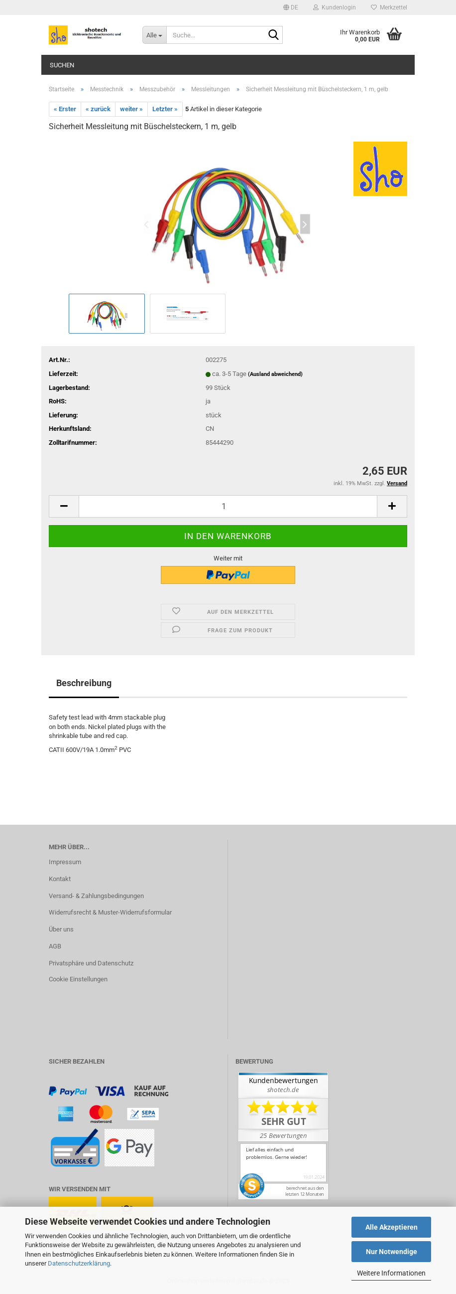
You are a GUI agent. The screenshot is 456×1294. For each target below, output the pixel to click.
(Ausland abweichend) (275, 374)
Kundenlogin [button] (334, 7)
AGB (55, 946)
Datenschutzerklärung (79, 1263)
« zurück (98, 109)
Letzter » (165, 109)
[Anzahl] (228, 506)
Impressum (65, 862)
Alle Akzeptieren (391, 1227)
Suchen (62, 65)
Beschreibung (84, 683)
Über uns (61, 929)
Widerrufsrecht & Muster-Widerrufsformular (110, 912)
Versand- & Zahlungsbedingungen (96, 896)
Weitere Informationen (391, 1273)
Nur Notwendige (391, 1252)
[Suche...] (154, 35)
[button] (291, 7)
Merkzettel (389, 7)
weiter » (131, 109)
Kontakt (60, 879)
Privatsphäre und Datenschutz (91, 963)
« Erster (65, 109)
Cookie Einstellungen (78, 979)
